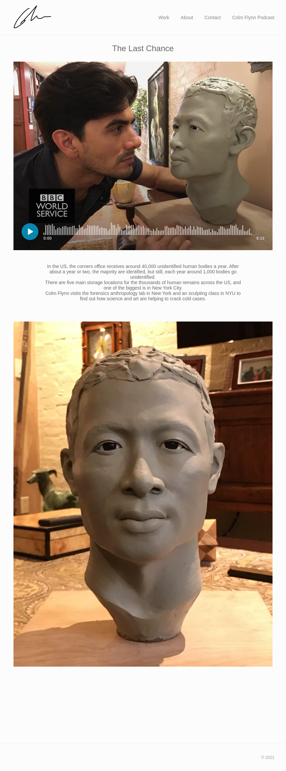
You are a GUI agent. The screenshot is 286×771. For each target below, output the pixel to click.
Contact (212, 17)
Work (163, 17)
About (187, 17)
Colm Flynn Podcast (253, 17)
